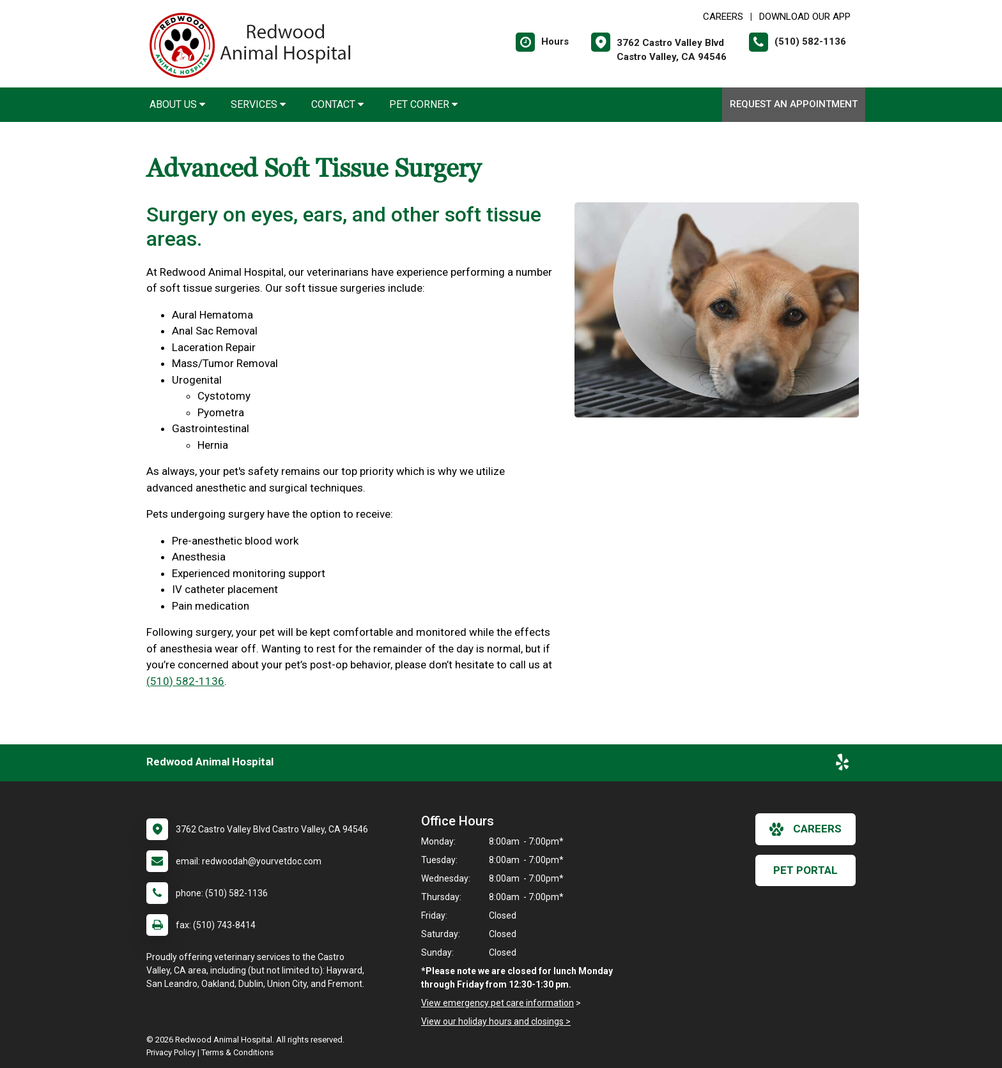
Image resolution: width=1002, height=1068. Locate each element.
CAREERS (723, 16)
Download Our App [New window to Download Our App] (805, 16)
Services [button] (258, 104)
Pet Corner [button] (423, 104)
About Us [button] (177, 104)
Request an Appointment (794, 104)
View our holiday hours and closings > (496, 1021)
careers (805, 829)
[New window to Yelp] (842, 765)
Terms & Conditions (237, 1052)
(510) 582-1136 (185, 681)
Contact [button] (337, 104)
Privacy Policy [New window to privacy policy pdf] (171, 1052)
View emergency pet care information (497, 1003)
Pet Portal (805, 870)
